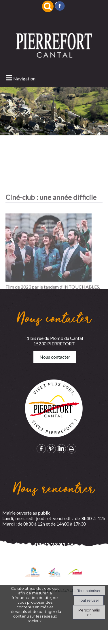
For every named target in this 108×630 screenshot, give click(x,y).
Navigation (24, 78)
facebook (41, 448)
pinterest (51, 448)
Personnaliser (89, 612)
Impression (71, 449)
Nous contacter (54, 357)
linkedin (61, 448)
